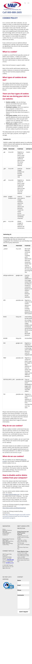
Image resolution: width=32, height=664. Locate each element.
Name (19, 580)
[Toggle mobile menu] (28, 3)
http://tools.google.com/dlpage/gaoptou (14, 508)
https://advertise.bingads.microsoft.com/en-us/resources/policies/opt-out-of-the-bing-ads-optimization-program (16, 516)
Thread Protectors (7, 532)
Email (19, 585)
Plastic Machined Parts (8, 541)
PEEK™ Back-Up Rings (8, 543)
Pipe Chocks (5, 540)
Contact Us (5, 534)
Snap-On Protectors (7, 530)
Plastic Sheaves (6, 542)
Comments (20, 595)
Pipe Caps (5, 531)
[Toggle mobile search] (25, 3)
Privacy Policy (6, 533)
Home (4, 529)
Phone (19, 590)
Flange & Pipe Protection (8, 539)
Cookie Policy (6, 544)
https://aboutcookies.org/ (12, 494)
